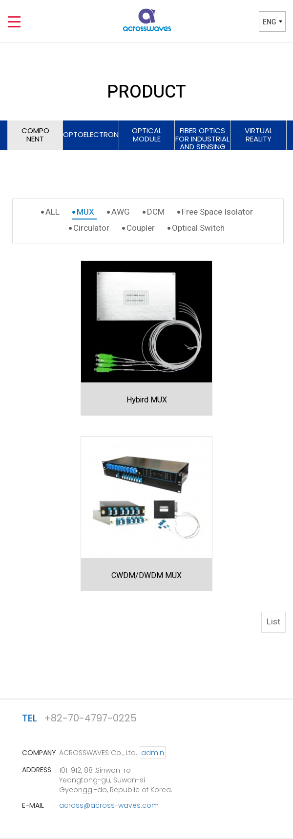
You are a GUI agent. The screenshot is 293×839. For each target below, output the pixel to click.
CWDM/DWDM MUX (146, 575)
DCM (156, 212)
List (273, 622)
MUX (85, 212)
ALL (52, 212)
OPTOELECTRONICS (91, 134)
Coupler (140, 228)
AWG (120, 212)
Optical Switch (198, 228)
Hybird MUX (146, 400)
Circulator (91, 228)
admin (152, 753)
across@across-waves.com (109, 805)
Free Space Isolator (217, 212)
